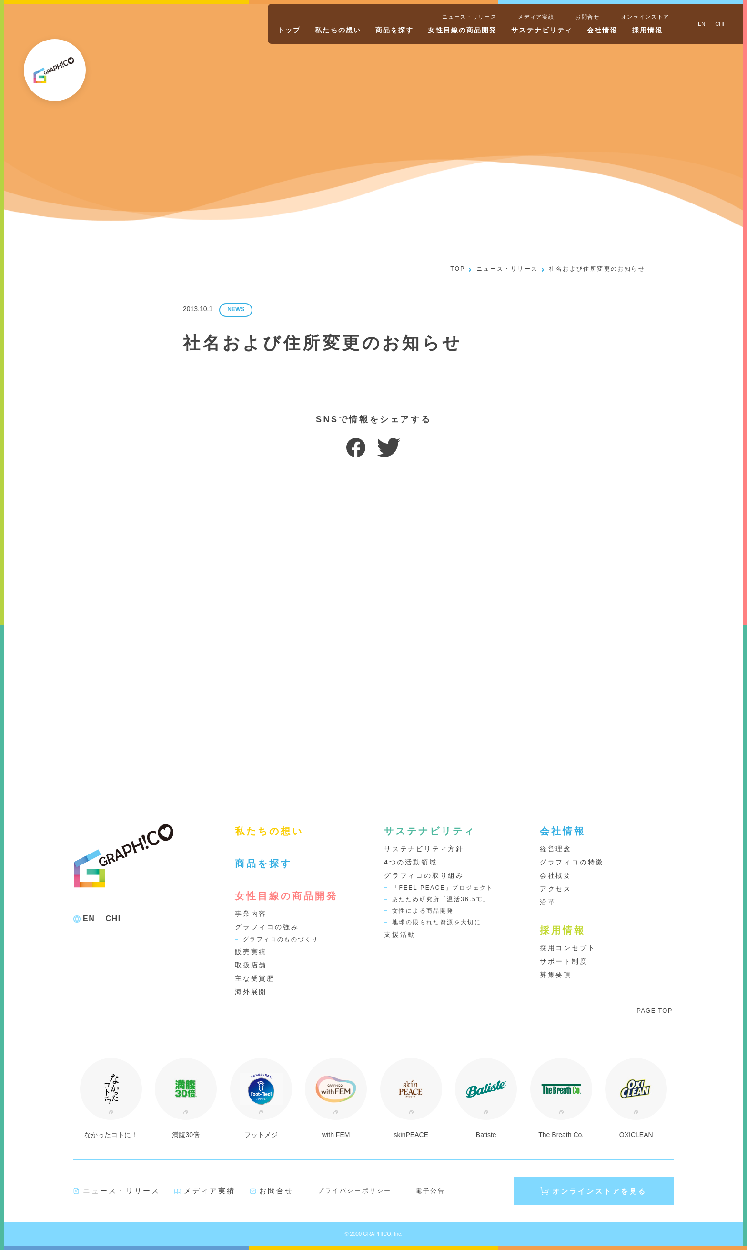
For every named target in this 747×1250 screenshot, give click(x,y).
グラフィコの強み (267, 927)
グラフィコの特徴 (572, 862)
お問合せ (587, 17)
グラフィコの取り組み (424, 875)
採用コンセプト (568, 948)
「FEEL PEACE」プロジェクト (443, 887)
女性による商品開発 (423, 910)
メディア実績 (536, 17)
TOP (457, 268)
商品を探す (394, 30)
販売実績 (251, 951)
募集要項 (556, 974)
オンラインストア (645, 17)
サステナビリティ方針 (424, 849)
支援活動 (400, 934)
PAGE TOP (654, 1010)
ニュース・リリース (469, 17)
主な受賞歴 (255, 978)
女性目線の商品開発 (462, 30)
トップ (289, 30)
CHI (113, 919)
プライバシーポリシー (354, 1190)
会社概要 (556, 875)
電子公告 (430, 1190)
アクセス (556, 889)
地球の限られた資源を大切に (436, 922)
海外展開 (251, 992)
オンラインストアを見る (599, 1191)
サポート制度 (564, 961)
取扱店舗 (251, 965)
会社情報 (602, 30)
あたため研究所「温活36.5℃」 (441, 899)
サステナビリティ (542, 30)
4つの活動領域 (410, 862)
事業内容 (251, 913)
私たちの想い (338, 30)
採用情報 (647, 30)
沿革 (548, 902)
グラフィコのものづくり (280, 939)
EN (89, 919)
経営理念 (556, 849)
